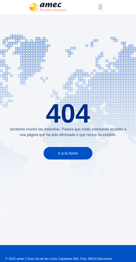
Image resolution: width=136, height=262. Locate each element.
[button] (100, 7)
